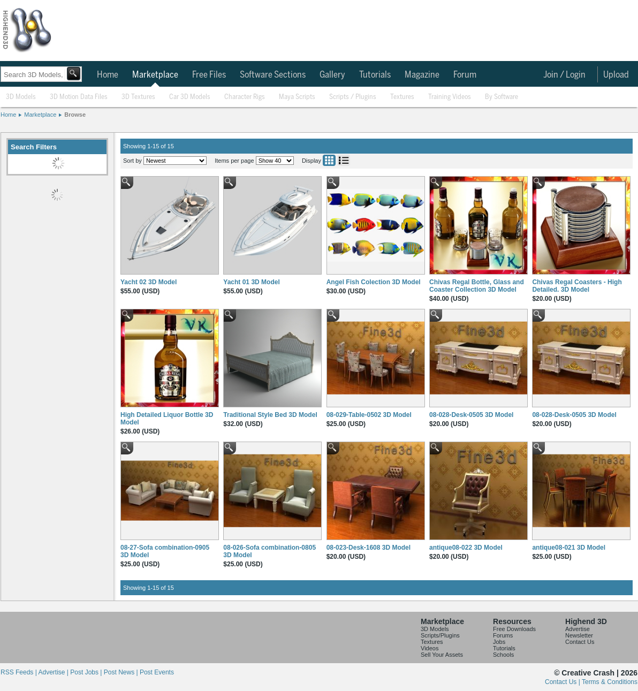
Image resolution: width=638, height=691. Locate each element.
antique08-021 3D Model (568, 547)
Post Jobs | (86, 672)
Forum (464, 75)
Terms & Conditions (609, 682)
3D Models (21, 97)
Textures (402, 97)
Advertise (577, 629)
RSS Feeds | (19, 672)
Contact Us (579, 642)
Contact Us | (563, 682)
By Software (501, 97)
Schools (503, 654)
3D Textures (138, 97)
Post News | (122, 672)
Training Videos (449, 97)
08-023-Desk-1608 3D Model (368, 547)
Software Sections (273, 75)
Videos (429, 648)
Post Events (157, 672)
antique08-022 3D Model (466, 547)
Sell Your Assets (442, 654)
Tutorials (375, 75)
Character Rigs (244, 97)
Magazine (422, 75)
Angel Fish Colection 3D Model (373, 282)
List (343, 160)
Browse (75, 114)
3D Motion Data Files (79, 97)
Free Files (209, 75)
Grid (329, 160)
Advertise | (54, 672)
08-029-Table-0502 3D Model (369, 415)
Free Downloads (514, 629)
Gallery (332, 75)
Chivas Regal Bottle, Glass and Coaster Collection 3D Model (476, 285)
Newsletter (579, 635)
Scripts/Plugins (440, 635)
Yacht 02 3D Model (148, 282)
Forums (503, 635)
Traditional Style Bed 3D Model (270, 415)
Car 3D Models (189, 97)
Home (107, 75)
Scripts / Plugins (352, 97)
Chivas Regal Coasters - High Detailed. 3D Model (576, 285)
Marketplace (155, 75)
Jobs (499, 642)
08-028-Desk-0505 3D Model (471, 415)
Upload (616, 75)
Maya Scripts (297, 97)
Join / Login (564, 75)
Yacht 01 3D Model (251, 282)
